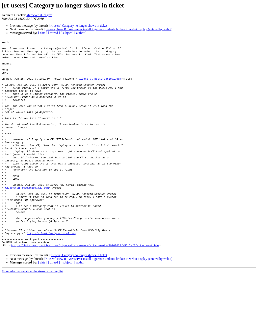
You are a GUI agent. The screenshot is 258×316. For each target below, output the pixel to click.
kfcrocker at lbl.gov (39, 15)
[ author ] (80, 33)
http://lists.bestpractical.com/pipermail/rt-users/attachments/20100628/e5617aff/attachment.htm (85, 286)
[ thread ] (54, 33)
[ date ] (42, 33)
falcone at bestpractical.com (99, 86)
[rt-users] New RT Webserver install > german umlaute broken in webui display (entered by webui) (108, 29)
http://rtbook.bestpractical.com (51, 272)
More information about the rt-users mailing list (32, 312)
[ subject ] (67, 33)
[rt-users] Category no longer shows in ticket (78, 25)
